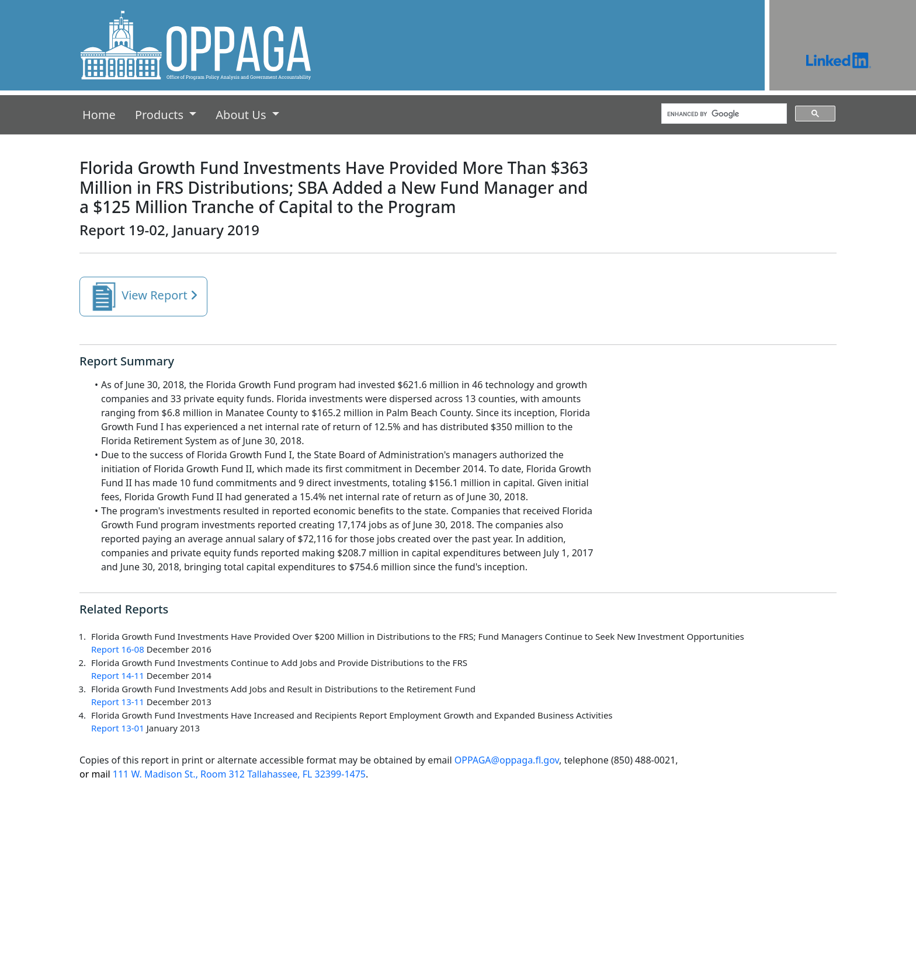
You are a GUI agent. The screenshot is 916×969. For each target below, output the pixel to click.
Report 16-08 (117, 649)
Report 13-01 (117, 728)
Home (101, 114)
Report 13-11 (117, 701)
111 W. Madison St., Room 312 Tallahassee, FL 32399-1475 (222, 774)
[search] (723, 114)
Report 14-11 (117, 675)
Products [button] (160, 115)
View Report (143, 296)
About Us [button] (242, 115)
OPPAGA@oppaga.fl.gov (506, 760)
